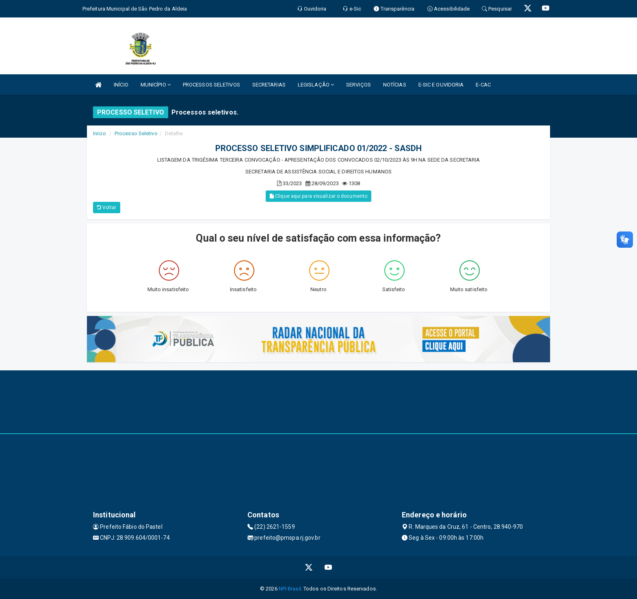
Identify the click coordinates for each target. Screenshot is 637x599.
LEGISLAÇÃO (316, 85)
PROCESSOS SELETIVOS (211, 85)
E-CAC (483, 85)
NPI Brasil (290, 589)
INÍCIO (121, 85)
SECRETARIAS (269, 85)
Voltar (106, 207)
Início (99, 133)
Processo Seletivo (136, 133)
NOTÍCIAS (394, 85)
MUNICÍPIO (156, 85)
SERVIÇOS (358, 85)
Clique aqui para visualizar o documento (318, 196)
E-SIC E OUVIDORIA (441, 85)
